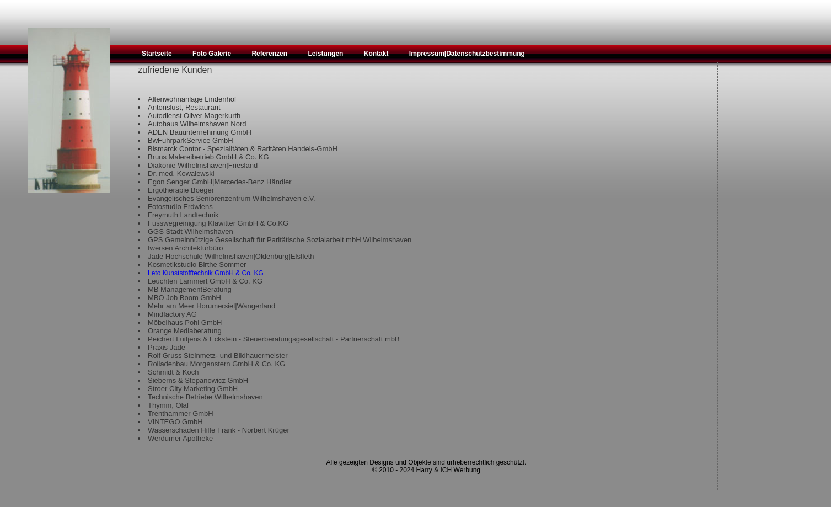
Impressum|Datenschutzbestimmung (467, 53)
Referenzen (269, 53)
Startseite (157, 53)
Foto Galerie (211, 53)
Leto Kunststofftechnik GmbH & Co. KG (206, 273)
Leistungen (325, 53)
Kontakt (376, 53)
